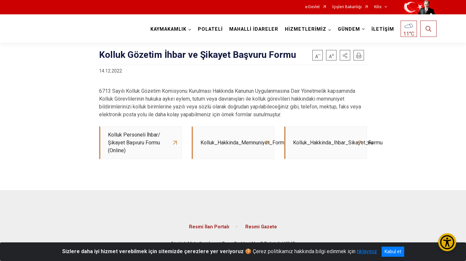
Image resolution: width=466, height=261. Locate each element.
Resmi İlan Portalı (209, 227)
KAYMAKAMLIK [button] (168, 29)
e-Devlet (312, 7)
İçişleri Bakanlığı (347, 7)
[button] (345, 55)
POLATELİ (210, 29)
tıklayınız (367, 251)
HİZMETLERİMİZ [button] (305, 29)
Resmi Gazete (261, 227)
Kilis (378, 7)
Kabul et (393, 251)
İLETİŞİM (382, 29)
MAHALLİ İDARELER (253, 29)
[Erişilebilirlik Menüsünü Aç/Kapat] (447, 242)
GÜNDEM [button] (349, 29)
